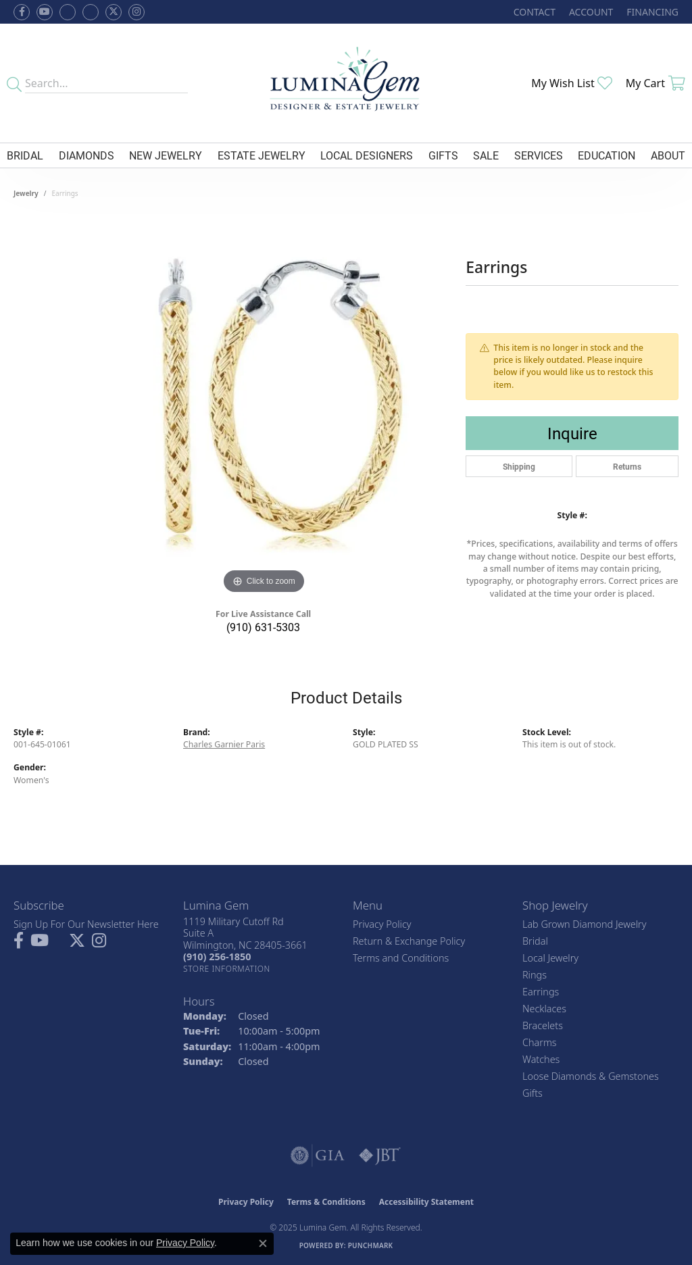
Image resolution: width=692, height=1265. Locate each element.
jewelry (26, 193)
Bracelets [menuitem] (542, 1025)
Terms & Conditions (326, 1202)
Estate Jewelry (261, 155)
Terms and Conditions (401, 957)
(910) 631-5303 (263, 627)
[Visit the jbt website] (379, 1155)
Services (538, 155)
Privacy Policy (382, 924)
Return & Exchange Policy (409, 941)
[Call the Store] (217, 956)
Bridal (25, 155)
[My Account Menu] (591, 12)
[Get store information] (226, 968)
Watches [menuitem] (541, 1059)
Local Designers (366, 155)
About (668, 155)
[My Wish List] (571, 83)
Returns (627, 466)
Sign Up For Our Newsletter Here (86, 924)
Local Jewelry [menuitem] (550, 957)
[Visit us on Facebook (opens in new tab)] (67, 12)
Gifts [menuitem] (532, 1093)
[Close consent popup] (263, 1243)
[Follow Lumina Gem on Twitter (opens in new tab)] (113, 12)
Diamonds (86, 155)
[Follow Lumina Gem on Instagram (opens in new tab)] (136, 12)
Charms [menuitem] (539, 1042)
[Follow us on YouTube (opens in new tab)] (44, 12)
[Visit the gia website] (318, 1155)
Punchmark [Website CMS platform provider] (370, 1245)
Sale (486, 155)
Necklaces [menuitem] (544, 1008)
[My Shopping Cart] (655, 83)
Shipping (519, 466)
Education (606, 155)
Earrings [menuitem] (540, 991)
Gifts (443, 155)
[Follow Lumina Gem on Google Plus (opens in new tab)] (90, 12)
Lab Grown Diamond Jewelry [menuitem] (584, 924)
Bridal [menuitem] (535, 941)
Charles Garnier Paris (224, 744)
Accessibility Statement (426, 1202)
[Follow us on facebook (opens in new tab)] (22, 12)
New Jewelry (165, 155)
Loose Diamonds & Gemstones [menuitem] (590, 1076)
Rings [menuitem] (534, 974)
